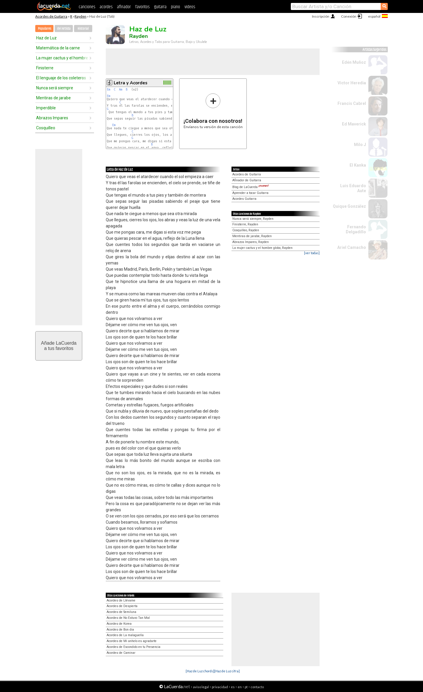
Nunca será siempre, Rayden (252, 219)
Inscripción (320, 16)
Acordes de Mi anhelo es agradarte (132, 641)
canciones (87, 7)
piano (175, 7)
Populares (44, 28)
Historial (83, 28)
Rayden (80, 16)
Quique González (349, 206)
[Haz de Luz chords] (200, 671)
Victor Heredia (352, 83)
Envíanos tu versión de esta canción (213, 111)
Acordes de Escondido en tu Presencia (133, 647)
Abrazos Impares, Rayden (250, 242)
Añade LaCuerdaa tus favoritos (59, 346)
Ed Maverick (354, 124)
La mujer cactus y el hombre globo (62, 58)
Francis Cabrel (352, 103)
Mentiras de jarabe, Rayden (252, 236)
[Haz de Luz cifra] (227, 671)
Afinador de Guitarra (246, 180)
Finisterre (44, 68)
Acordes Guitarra (244, 199)
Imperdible (46, 107)
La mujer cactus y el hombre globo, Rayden (262, 248)
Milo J (360, 144)
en (240, 687)
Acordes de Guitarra (51, 16)
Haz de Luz (46, 38)
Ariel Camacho (351, 247)
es (233, 687)
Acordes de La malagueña (125, 635)
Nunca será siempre (54, 88)
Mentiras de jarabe (53, 97)
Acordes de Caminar (121, 653)
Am (120, 89)
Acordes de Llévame (121, 600)
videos (189, 7)
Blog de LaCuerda (250, 187)
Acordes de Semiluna (121, 612)
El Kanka (358, 165)
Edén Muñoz (354, 62)
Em (108, 89)
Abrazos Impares (52, 117)
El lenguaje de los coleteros (61, 78)
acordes (106, 7)
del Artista (63, 28)
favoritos (142, 7)
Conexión (348, 16)
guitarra (160, 7)
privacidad (220, 687)
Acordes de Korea (119, 624)
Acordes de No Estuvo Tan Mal (128, 618)
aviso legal (201, 687)
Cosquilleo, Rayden (245, 230)
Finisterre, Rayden (245, 224)
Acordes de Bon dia (120, 629)
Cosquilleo (45, 127)
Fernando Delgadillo (356, 229)
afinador (124, 7)
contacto (257, 687)
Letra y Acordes (130, 83)
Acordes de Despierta (122, 606)
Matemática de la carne (58, 48)
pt (246, 687)
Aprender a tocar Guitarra (250, 193)
